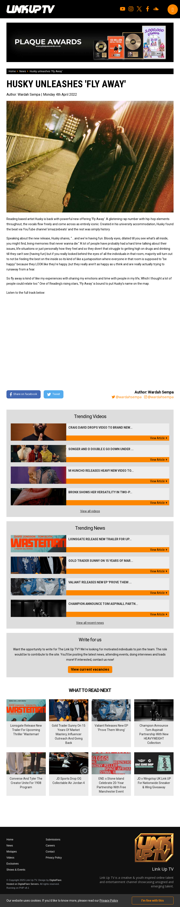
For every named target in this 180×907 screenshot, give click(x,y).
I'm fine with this (152, 900)
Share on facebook (23, 394)
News (22, 71)
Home (12, 71)
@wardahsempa (127, 397)
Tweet (53, 394)
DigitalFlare (55, 880)
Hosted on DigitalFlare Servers (22, 884)
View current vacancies (90, 669)
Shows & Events (15, 869)
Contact (50, 851)
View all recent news (90, 622)
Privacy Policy (54, 857)
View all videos (90, 511)
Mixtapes (11, 851)
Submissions (53, 839)
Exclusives (12, 863)
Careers (50, 845)
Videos (10, 857)
